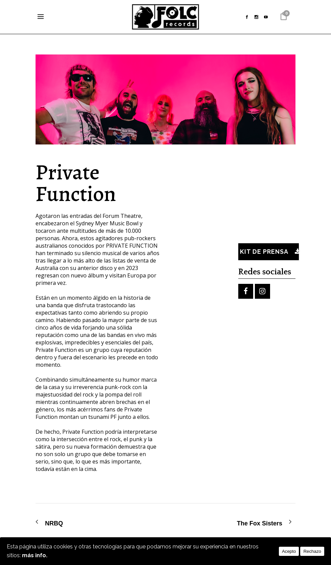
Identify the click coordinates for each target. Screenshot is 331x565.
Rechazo (312, 551)
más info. (34, 555)
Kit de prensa (269, 251)
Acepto (289, 551)
